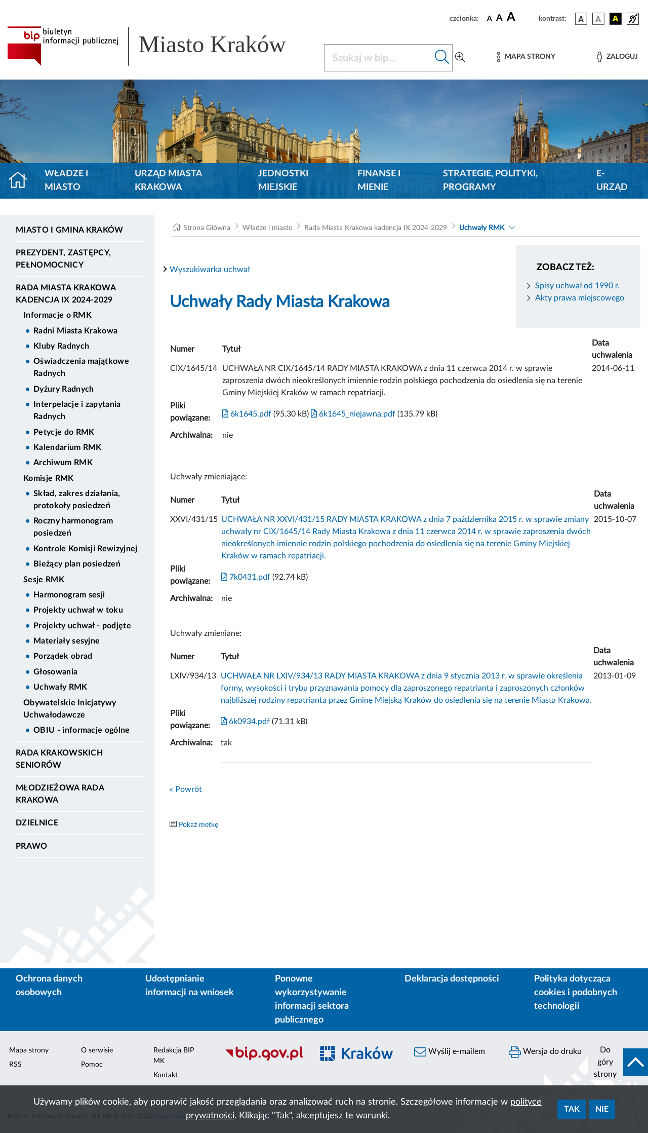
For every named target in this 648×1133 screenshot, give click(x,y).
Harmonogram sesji (69, 595)
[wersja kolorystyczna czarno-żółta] (615, 18)
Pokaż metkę (198, 824)
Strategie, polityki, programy (490, 180)
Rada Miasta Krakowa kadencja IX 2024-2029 (65, 294)
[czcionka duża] (521, 17)
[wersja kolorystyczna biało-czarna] (598, 18)
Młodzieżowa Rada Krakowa (60, 794)
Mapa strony (29, 1050)
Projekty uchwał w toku (78, 610)
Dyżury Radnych (63, 389)
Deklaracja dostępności (451, 979)
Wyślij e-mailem (449, 1052)
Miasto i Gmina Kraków (70, 230)
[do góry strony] (618, 1062)
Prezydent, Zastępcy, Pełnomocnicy (63, 259)
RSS (15, 1064)
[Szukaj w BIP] (378, 57)
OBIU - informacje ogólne (81, 730)
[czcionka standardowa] (489, 18)
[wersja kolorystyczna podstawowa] (581, 18)
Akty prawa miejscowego (579, 298)
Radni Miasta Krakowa (75, 331)
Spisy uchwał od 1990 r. (577, 286)
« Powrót (186, 789)
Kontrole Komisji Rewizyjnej (85, 549)
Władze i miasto (66, 180)
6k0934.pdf (245, 721)
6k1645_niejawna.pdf (352, 414)
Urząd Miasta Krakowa (168, 180)
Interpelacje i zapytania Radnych (77, 410)
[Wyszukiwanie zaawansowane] (460, 58)
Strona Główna (206, 228)
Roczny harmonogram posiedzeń (73, 527)
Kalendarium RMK (67, 447)
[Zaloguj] (617, 57)
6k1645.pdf (246, 414)
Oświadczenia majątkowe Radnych (81, 367)
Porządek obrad (62, 656)
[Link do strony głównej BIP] (159, 46)
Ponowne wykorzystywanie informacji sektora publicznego (312, 999)
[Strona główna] (22, 181)
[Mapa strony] (526, 57)
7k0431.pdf (245, 577)
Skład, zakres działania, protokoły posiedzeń (76, 499)
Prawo (32, 846)
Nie (602, 1109)
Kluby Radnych (61, 346)
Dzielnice (37, 823)
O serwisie (97, 1050)
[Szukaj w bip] (442, 57)
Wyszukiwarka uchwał (210, 270)
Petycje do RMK (63, 432)
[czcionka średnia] (499, 18)
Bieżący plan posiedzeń (76, 564)
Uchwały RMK (60, 687)
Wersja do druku (545, 1052)
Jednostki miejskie (283, 180)
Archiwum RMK (63, 463)
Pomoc (92, 1064)
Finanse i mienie (378, 180)
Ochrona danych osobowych (49, 985)
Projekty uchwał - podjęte (82, 626)
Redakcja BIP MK (173, 1056)
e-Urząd (612, 180)
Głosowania (55, 672)
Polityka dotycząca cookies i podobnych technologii (575, 992)
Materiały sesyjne (66, 641)
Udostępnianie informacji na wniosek (189, 985)
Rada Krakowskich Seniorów (59, 759)
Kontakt (165, 1075)
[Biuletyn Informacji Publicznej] (263, 1059)
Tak (572, 1109)
